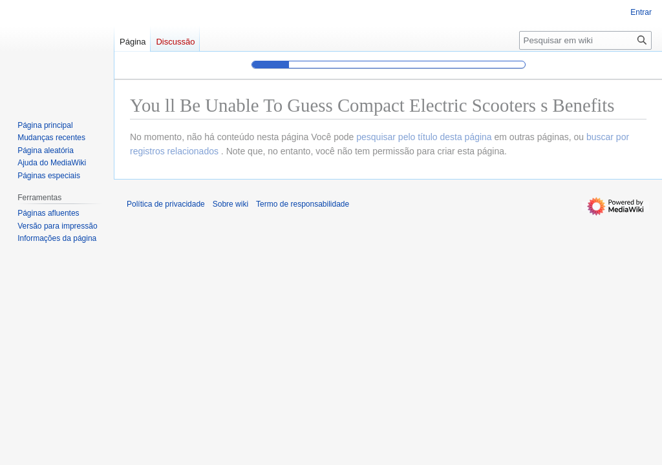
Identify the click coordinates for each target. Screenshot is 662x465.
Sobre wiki (230, 204)
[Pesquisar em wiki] (585, 40)
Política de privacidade (166, 204)
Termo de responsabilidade (302, 204)
